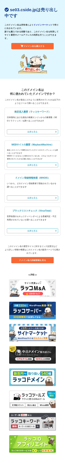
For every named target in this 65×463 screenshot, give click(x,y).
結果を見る (42, 132)
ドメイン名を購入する (33, 46)
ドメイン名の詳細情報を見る (32, 260)
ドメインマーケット (43, 25)
